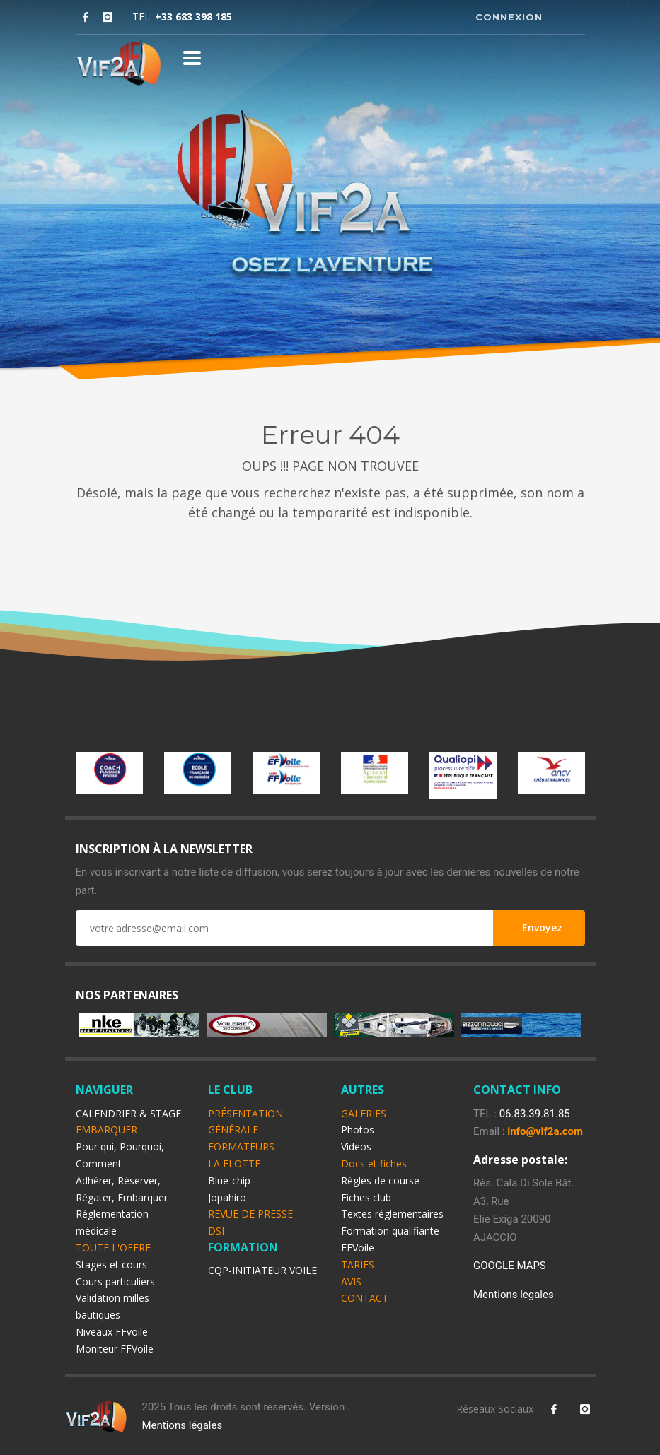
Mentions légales (181, 1425)
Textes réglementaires (392, 1213)
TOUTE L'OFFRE (113, 1247)
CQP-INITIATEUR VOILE (262, 1270)
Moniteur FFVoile (115, 1348)
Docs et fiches (374, 1163)
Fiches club (366, 1197)
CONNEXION (509, 17)
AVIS (351, 1281)
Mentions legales (513, 1294)
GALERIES (363, 1113)
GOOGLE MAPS (509, 1265)
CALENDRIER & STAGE (128, 1113)
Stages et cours (111, 1264)
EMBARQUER (106, 1129)
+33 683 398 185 (193, 16)
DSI (216, 1230)
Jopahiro (227, 1197)
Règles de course (380, 1180)
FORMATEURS (241, 1146)
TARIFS (357, 1264)
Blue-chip (229, 1180)
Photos (357, 1129)
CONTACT (364, 1297)
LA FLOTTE (234, 1163)
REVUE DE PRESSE (250, 1213)
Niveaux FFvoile (112, 1331)
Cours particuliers (115, 1281)
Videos (356, 1146)
